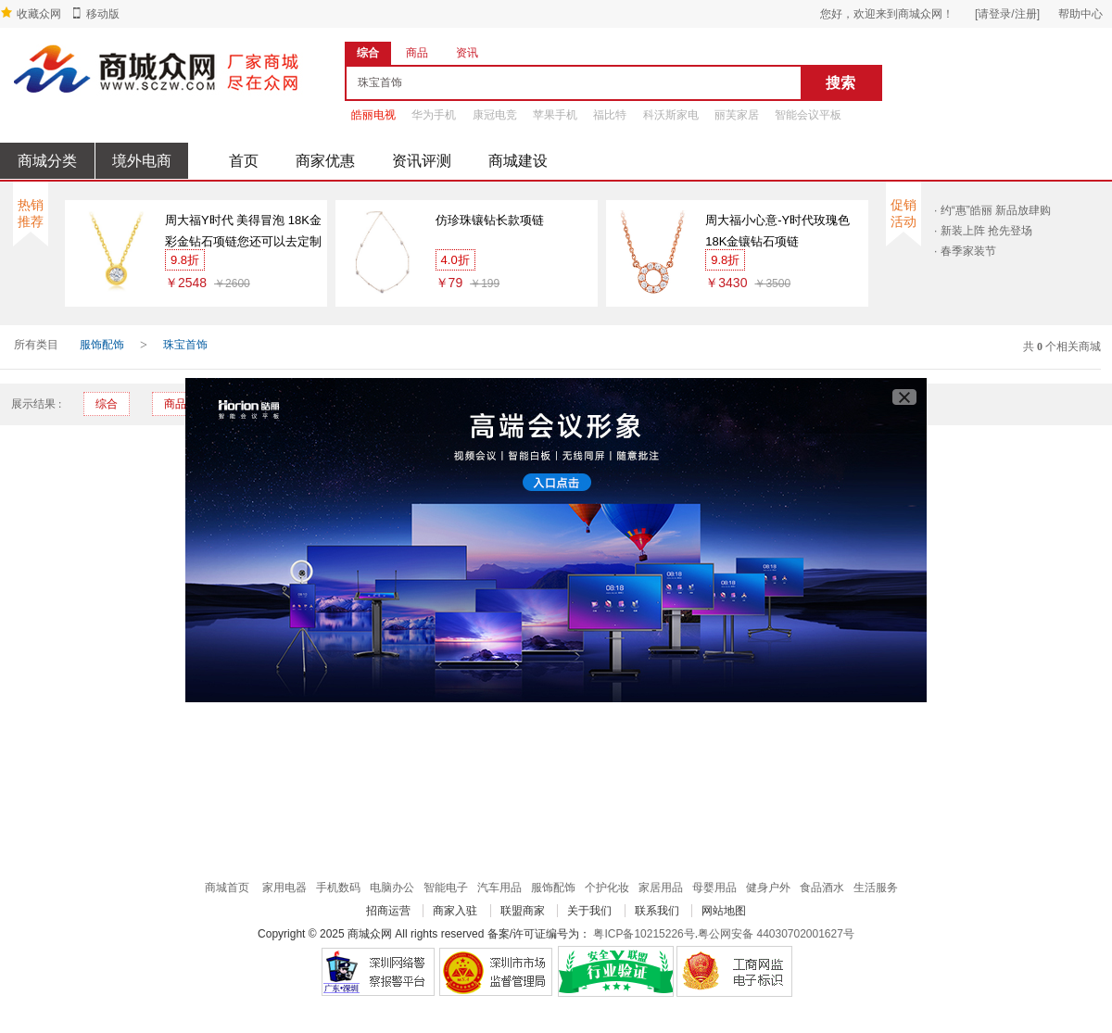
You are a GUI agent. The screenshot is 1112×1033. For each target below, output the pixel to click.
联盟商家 (522, 910)
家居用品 (660, 887)
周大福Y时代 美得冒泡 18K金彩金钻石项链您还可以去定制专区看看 (243, 232)
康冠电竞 (495, 114)
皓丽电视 (373, 114)
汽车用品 (499, 887)
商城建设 (518, 161)
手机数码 (338, 887)
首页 (244, 161)
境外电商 (141, 161)
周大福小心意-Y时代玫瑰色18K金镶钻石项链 (777, 230)
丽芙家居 (736, 114)
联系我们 (657, 910)
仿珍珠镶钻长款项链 (490, 220)
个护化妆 (607, 887)
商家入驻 (455, 910)
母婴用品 (714, 887)
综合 (106, 403)
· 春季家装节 (965, 251)
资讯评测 (421, 161)
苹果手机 (555, 114)
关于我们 (589, 910)
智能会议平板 (808, 114)
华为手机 (433, 114)
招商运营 (388, 910)
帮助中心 (1080, 13)
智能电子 (445, 887)
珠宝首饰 (185, 344)
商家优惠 (325, 161)
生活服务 (875, 887)
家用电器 (284, 887)
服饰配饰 (102, 344)
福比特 (609, 114)
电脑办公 (392, 887)
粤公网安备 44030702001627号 (776, 933)
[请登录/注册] (1007, 13)
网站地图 (723, 910)
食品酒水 (822, 887)
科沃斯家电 (671, 114)
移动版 (103, 13)
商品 (175, 403)
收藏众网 (39, 13)
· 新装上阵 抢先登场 (983, 230)
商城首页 (227, 887)
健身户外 (768, 887)
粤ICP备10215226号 (643, 933)
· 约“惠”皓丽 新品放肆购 (992, 210)
